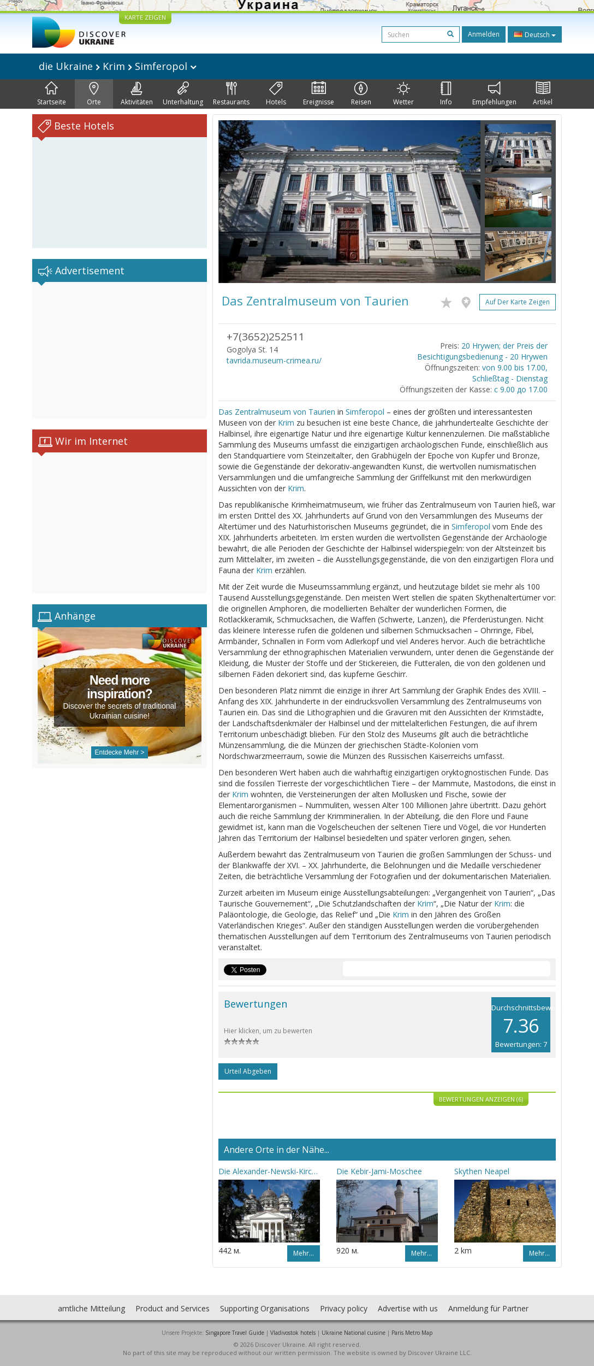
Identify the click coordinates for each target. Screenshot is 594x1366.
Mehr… (303, 1253)
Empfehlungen (494, 94)
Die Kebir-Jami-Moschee (379, 1171)
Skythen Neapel (481, 1171)
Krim (286, 422)
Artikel (543, 94)
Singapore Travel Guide (234, 1332)
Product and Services (172, 1308)
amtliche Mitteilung (91, 1308)
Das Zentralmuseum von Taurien (276, 412)
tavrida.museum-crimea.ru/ (274, 360)
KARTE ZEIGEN (145, 17)
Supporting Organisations (265, 1308)
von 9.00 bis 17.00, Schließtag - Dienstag (510, 373)
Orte (94, 94)
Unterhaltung (183, 94)
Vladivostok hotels (293, 1332)
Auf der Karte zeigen (517, 302)
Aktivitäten (137, 94)
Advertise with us (408, 1308)
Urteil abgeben (247, 1071)
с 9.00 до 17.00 (521, 389)
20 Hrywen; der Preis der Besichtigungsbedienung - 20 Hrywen (482, 351)
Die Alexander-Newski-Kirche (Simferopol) (269, 1171)
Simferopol (365, 412)
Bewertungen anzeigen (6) (481, 1099)
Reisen (361, 94)
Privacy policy (343, 1308)
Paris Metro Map (411, 1332)
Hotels (276, 94)
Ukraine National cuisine (353, 1332)
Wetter (403, 94)
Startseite (51, 94)
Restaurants (231, 94)
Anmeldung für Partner (488, 1308)
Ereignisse (318, 94)
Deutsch (535, 34)
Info (446, 94)
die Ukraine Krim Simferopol (118, 66)
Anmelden (484, 34)
